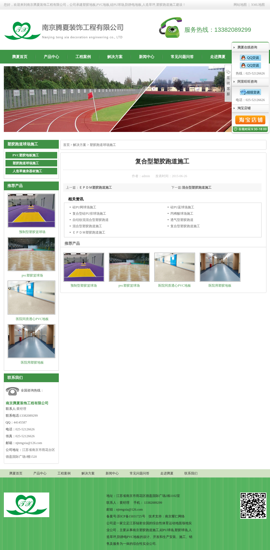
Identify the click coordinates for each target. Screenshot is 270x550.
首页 (66, 145)
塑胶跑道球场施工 (26, 163)
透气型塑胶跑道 (181, 220)
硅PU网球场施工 (84, 207)
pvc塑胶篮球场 (32, 275)
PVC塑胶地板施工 (26, 155)
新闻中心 (146, 57)
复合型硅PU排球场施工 (89, 213)
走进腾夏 (217, 57)
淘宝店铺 (244, 108)
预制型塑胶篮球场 (32, 232)
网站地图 (240, 5)
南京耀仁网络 (175, 516)
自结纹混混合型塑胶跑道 (90, 220)
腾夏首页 (19, 57)
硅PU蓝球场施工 (182, 207)
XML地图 (258, 5)
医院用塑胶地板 (32, 362)
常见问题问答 (182, 57)
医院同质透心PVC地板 (32, 319)
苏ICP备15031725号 (131, 516)
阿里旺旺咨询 (247, 81)
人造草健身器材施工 (27, 171)
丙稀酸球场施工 (181, 213)
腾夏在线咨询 (247, 47)
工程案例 (83, 57)
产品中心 (51, 57)
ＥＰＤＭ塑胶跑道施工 (95, 187)
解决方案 (115, 57)
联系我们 (15, 378)
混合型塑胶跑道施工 (196, 187)
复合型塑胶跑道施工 (185, 226)
